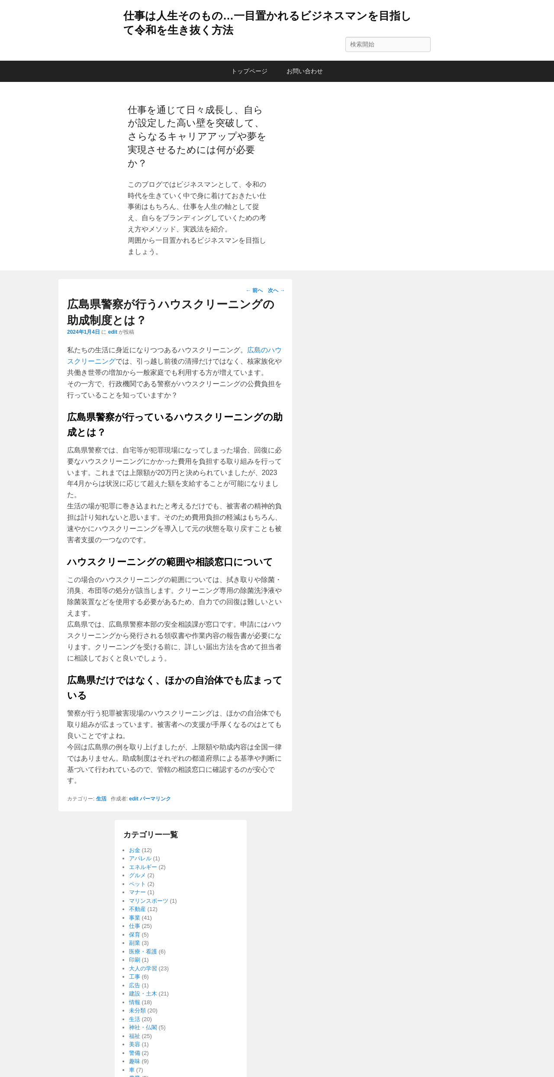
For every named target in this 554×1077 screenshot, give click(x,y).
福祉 (134, 1036)
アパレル (140, 858)
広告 (134, 985)
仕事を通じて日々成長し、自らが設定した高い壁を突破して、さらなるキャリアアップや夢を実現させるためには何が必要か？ (197, 136)
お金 (134, 850)
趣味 (134, 1061)
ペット (137, 884)
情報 (134, 1002)
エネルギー (143, 867)
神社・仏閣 (143, 1027)
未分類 (137, 1010)
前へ (254, 290)
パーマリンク (155, 799)
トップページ (249, 71)
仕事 (134, 926)
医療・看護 (143, 951)
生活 (101, 799)
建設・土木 (143, 993)
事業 (134, 917)
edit (112, 332)
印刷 (134, 960)
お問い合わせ (305, 71)
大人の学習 (143, 968)
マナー (137, 892)
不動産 (137, 909)
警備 (134, 1053)
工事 (134, 976)
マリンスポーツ (148, 901)
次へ (276, 290)
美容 (134, 1044)
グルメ (137, 875)
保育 (134, 934)
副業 (134, 943)
